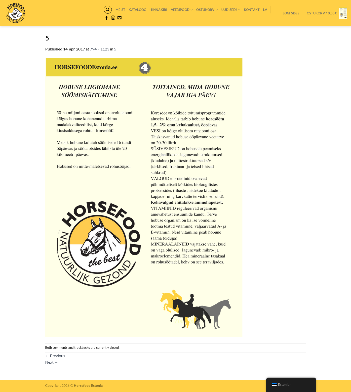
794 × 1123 (99, 48)
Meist (120, 10)
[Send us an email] (119, 18)
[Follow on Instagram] (113, 18)
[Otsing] (108, 10)
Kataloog (137, 10)
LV (265, 10)
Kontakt (252, 10)
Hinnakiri (158, 10)
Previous (55, 355)
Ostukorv (207, 9)
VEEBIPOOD (182, 9)
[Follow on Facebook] (107, 18)
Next (51, 362)
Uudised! (230, 9)
